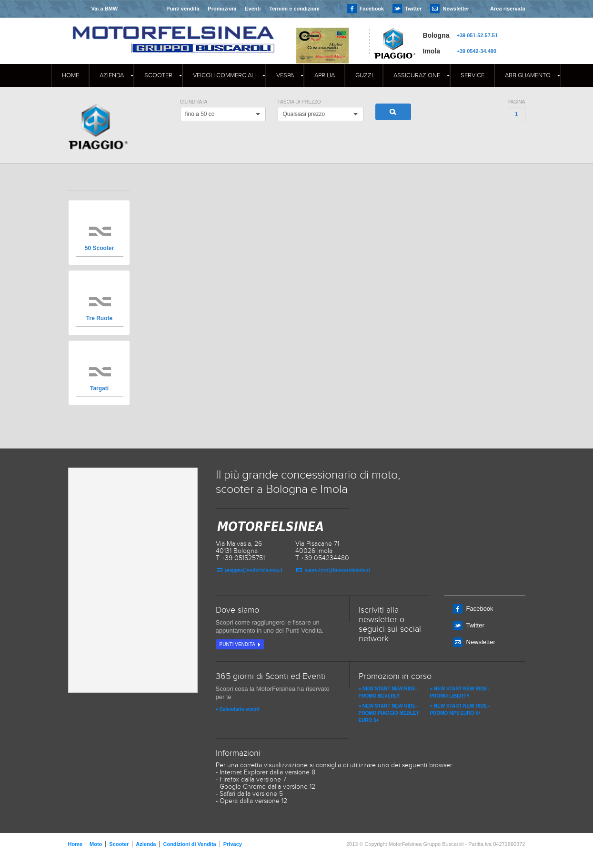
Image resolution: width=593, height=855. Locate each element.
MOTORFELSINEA (173, 31)
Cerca (393, 112)
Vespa (285, 75)
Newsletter (455, 8)
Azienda (112, 75)
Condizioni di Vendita (189, 844)
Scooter (158, 75)
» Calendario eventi (238, 709)
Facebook (372, 8)
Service (472, 75)
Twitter (413, 8)
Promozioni (222, 8)
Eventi (253, 8)
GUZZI (364, 75)
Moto (96, 844)
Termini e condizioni (294, 8)
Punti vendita (182, 8)
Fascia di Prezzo (299, 101)
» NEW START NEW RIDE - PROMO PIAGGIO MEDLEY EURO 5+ (389, 713)
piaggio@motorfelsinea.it (253, 570)
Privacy (232, 844)
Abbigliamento (528, 75)
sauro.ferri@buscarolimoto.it (337, 570)
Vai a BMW (104, 8)
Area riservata (507, 8)
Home (70, 75)
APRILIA (324, 75)
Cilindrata (194, 101)
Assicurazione (416, 75)
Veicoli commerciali (224, 75)
